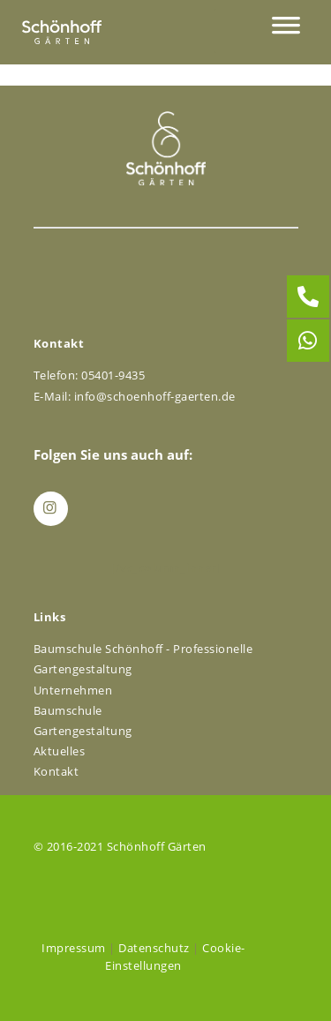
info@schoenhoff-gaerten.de (155, 396)
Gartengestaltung (83, 731)
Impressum (73, 948)
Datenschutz (154, 948)
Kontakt (56, 771)
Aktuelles (60, 751)
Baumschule (68, 710)
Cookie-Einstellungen (175, 956)
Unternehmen (73, 690)
